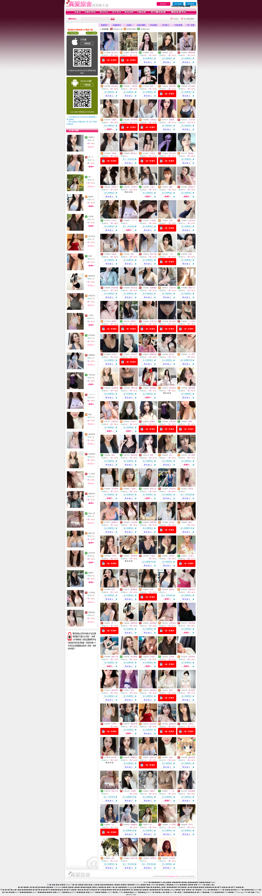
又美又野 (191, 120)
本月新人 (165, 25)
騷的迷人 (134, 153)
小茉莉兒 (134, 187)
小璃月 (113, 556)
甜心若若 (172, 153)
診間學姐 (191, 657)
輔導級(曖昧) (131, 29)
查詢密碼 (191, 4)
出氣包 (152, 153)
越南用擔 (191, 757)
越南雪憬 (114, 690)
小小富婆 (91, 474)
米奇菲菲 (134, 354)
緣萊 (132, 690)
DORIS (113, 220)
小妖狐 (133, 489)
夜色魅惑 (91, 335)
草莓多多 (114, 421)
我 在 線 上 (148, 62)
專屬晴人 (91, 137)
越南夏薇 (91, 434)
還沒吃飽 (172, 86)
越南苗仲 (191, 589)
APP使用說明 (73, 33)
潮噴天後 (134, 53)
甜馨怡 (152, 421)
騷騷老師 (153, 354)
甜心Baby (114, 53)
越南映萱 (91, 276)
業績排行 (104, 25)
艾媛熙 (113, 120)
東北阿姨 (191, 623)
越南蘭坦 (153, 388)
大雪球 (90, 315)
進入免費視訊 (148, 58)
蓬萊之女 (153, 489)
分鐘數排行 (117, 25)
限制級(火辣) (118, 29)
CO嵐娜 (153, 220)
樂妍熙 (90, 197)
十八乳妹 (191, 321)
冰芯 (170, 455)
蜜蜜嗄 (171, 120)
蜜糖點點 (91, 612)
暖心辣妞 (172, 321)
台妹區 (129, 25)
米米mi (133, 421)
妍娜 (90, 256)
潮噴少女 (191, 288)
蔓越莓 (113, 321)
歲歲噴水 (114, 522)
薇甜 (190, 522)
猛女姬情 (91, 236)
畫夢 (151, 86)
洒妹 (170, 690)
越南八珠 (91, 533)
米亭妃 (113, 354)
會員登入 (163, 4)
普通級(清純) (145, 29)
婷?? (90, 177)
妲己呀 (171, 354)
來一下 (90, 157)
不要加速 (91, 375)
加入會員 (178, 4)
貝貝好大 (114, 187)
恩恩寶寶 (153, 522)
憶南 (113, 455)
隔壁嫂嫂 (191, 791)
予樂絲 (113, 153)
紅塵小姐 (153, 321)
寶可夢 (171, 556)
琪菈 (170, 220)
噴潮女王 (191, 187)
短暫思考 (91, 296)
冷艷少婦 (134, 388)
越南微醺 (191, 388)
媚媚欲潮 (91, 494)
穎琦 (132, 254)
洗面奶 (113, 254)
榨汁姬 (113, 757)
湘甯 (151, 455)
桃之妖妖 (191, 86)
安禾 (170, 53)
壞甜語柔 (134, 455)
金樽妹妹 (172, 623)
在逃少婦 (172, 288)
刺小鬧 (171, 522)
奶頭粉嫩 (114, 288)
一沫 (170, 254)
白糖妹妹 (153, 120)
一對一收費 (190, 25)
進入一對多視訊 (128, 159)
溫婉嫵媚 (153, 288)
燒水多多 (134, 288)
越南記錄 (172, 724)
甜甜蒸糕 (172, 388)
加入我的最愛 (189, 19)
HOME (175, 19)
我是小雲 (91, 513)
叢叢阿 (90, 573)
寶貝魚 (190, 489)
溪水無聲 (191, 690)
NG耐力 (191, 556)
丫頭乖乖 (134, 86)
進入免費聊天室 (186, 360)
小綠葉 (152, 556)
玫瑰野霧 (91, 454)
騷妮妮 (190, 153)
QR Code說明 (91, 33)
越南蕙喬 (153, 623)
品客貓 (90, 216)
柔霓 (113, 589)
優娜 (170, 187)
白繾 (190, 254)
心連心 (152, 187)
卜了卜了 (91, 395)
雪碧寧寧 (134, 556)
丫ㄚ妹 (171, 791)
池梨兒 (190, 724)
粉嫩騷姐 (91, 355)
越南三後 (114, 657)
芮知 (151, 53)
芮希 (151, 589)
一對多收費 (178, 25)
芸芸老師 (114, 489)
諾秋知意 (114, 86)
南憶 (90, 414)
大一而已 (191, 354)
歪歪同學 (91, 553)
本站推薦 (153, 25)
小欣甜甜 (91, 593)
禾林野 (152, 657)
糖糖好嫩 (191, 53)
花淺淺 (133, 791)
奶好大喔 (153, 254)
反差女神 (191, 220)
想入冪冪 (191, 455)
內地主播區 (141, 25)
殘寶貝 (152, 791)
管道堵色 (172, 489)
